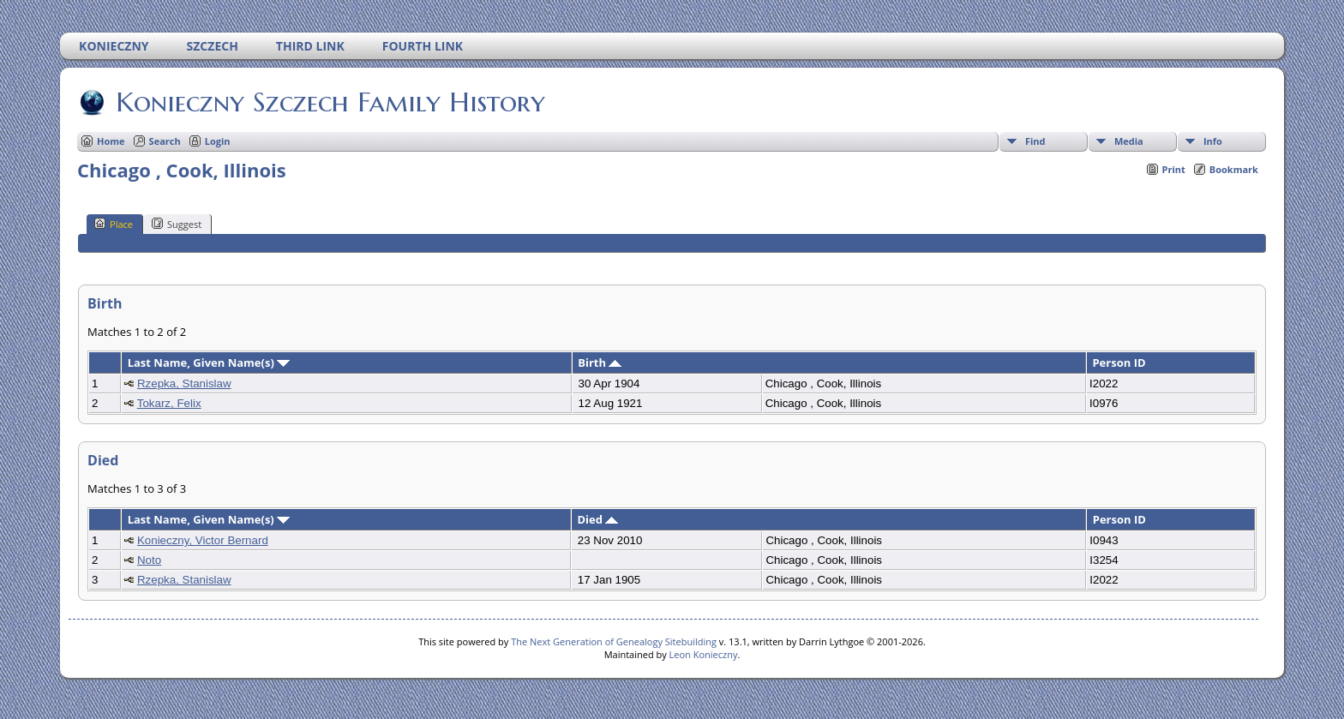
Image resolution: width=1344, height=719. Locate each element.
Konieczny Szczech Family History (329, 102)
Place (113, 224)
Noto (149, 560)
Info (1212, 141)
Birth (599, 362)
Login (218, 141)
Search (165, 141)
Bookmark (1233, 169)
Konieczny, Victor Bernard (202, 540)
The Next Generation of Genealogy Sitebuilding (614, 641)
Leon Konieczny (703, 654)
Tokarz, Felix (169, 403)
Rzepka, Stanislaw (184, 383)
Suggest (176, 224)
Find (1035, 141)
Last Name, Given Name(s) (209, 362)
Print (1173, 169)
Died (597, 519)
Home (111, 141)
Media (1128, 141)
